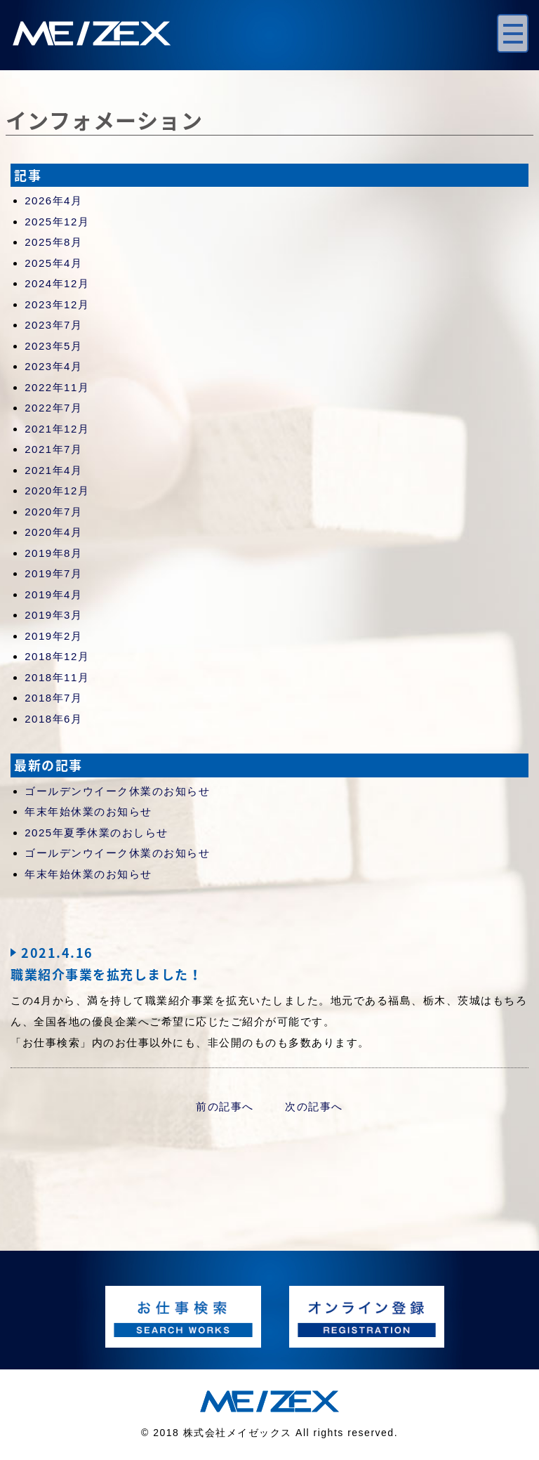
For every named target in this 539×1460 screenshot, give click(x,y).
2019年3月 (53, 615)
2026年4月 (53, 200)
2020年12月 (57, 490)
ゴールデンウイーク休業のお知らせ (117, 791)
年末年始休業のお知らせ (88, 811)
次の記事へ (314, 1106)
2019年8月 (53, 553)
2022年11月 (57, 387)
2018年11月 (57, 677)
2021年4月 (53, 470)
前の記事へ (225, 1106)
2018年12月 (57, 656)
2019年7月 (53, 573)
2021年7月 (53, 449)
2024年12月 (57, 283)
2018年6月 (53, 719)
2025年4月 (53, 263)
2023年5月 (53, 346)
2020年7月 (53, 512)
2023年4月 (53, 366)
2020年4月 (53, 532)
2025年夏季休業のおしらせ (96, 832)
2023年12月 (57, 304)
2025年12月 (57, 222)
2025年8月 (53, 242)
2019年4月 (53, 594)
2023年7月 (53, 325)
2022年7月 (53, 408)
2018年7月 (53, 698)
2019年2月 (53, 636)
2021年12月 (57, 429)
